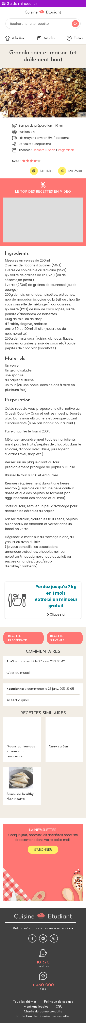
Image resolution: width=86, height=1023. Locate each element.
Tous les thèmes (24, 1001)
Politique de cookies (58, 1001)
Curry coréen (64, 732)
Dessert (38, 150)
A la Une (15, 38)
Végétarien (66, 150)
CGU (59, 1006)
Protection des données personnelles (43, 1016)
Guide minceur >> (22, 3)
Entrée (75, 38)
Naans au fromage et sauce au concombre (22, 737)
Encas (51, 150)
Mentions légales (35, 1006)
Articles (46, 38)
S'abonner (43, 849)
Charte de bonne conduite (43, 1011)
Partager (70, 171)
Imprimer (41, 171)
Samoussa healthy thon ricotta (22, 784)
